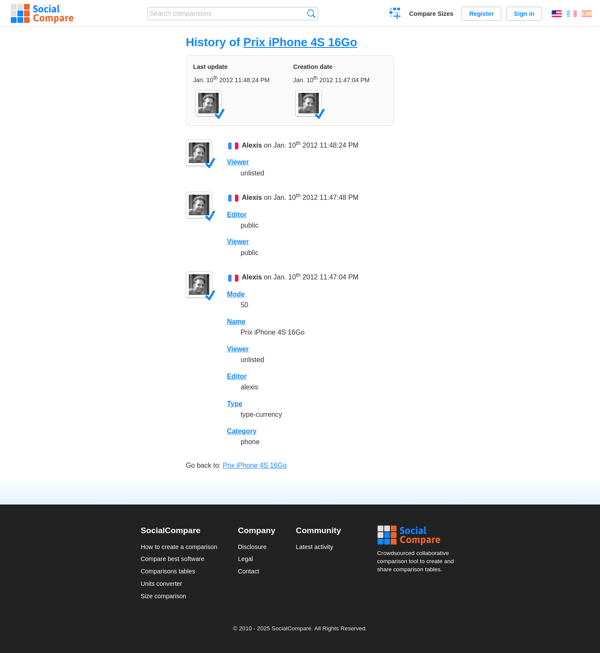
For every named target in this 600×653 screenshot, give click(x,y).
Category (241, 431)
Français (572, 13)
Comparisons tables (168, 571)
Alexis (252, 145)
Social (418, 535)
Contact (248, 571)
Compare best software (173, 558)
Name (236, 321)
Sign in (524, 13)
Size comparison (163, 596)
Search (311, 13)
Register (481, 13)
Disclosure (252, 546)
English (557, 13)
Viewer (238, 162)
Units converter (161, 583)
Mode (236, 294)
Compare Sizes (431, 13)
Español (587, 13)
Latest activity (314, 546)
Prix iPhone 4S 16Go (300, 42)
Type (234, 403)
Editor (237, 214)
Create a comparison (395, 14)
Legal (245, 558)
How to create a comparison (179, 546)
